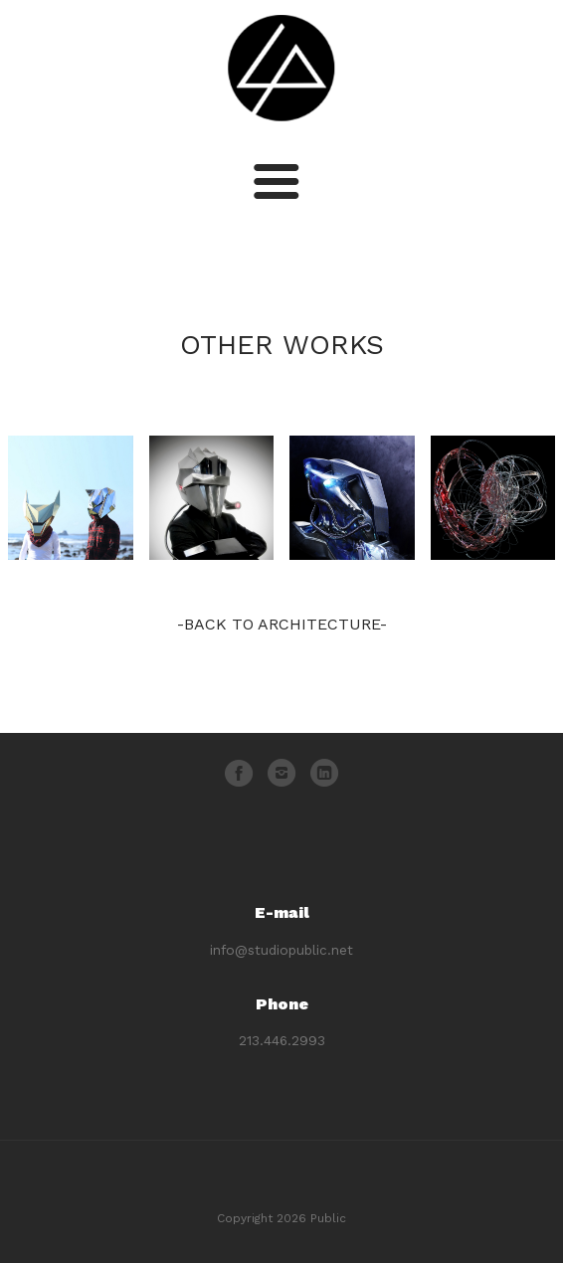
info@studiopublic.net (281, 950)
